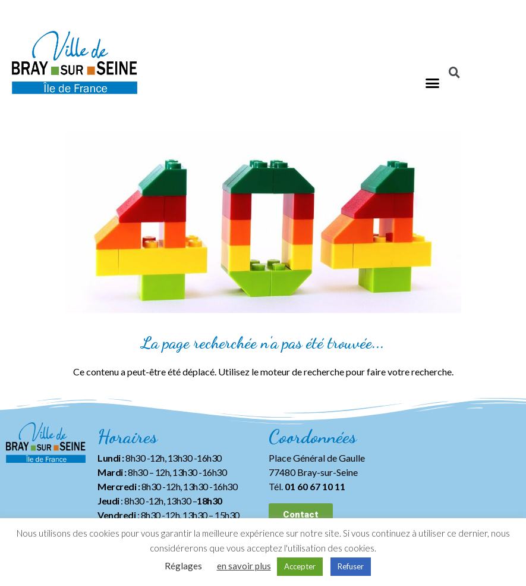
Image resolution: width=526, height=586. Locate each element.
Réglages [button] (183, 565)
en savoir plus (244, 565)
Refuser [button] (351, 566)
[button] (432, 83)
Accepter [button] (300, 566)
